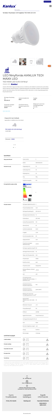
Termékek (5, 13)
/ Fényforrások (11, 13)
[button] (13, 147)
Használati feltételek (43, 401)
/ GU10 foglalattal (19, 13)
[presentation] (13, 144)
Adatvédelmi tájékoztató (42, 404)
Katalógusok (27, 401)
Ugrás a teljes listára (6, 111)
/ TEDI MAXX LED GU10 (30, 13)
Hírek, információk (11, 401)
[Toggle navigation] (50, 6)
